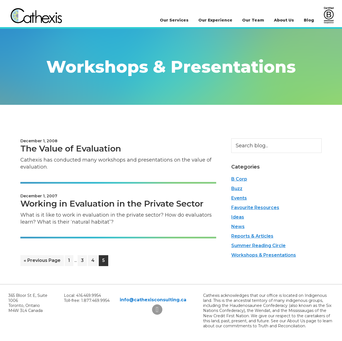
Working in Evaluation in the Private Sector (111, 203)
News (238, 226)
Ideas (237, 217)
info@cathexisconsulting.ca (153, 299)
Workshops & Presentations (263, 255)
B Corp (239, 179)
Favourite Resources (255, 207)
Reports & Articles (252, 236)
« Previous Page (42, 261)
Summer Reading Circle (258, 245)
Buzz (236, 188)
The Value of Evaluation (70, 148)
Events (239, 198)
